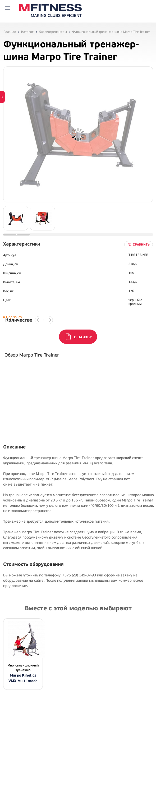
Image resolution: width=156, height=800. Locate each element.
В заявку (82, 337)
